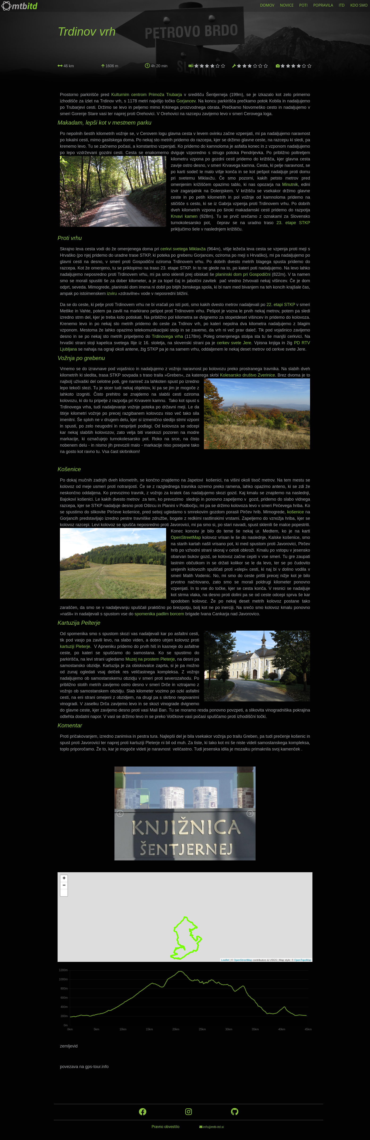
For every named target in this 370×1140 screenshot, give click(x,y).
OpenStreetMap (186, 537)
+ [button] (64, 878)
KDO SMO (359, 5)
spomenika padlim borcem (159, 614)
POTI (303, 5)
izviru (112, 293)
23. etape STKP (293, 222)
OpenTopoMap (302, 960)
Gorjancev (186, 101)
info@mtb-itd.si (211, 1127)
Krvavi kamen (184, 216)
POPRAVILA (323, 5)
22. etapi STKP (280, 304)
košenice (295, 512)
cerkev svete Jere (234, 342)
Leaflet (225, 960)
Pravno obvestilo (165, 1126)
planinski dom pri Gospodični (242, 274)
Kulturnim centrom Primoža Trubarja (146, 94)
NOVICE (287, 5)
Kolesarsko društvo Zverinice (247, 375)
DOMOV (267, 5)
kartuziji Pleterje (75, 646)
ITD (342, 5)
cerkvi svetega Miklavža (183, 249)
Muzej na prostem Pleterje (150, 659)
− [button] (64, 885)
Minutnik (290, 184)
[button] (63, 892)
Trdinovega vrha (167, 336)
